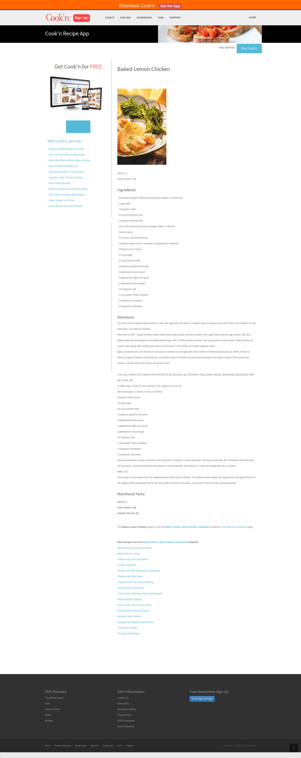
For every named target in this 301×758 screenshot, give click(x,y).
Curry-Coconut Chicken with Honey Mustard (139, 593)
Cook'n (109, 17)
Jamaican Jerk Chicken (129, 616)
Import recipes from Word (61, 200)
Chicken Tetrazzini (126, 565)
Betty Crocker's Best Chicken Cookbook (164, 542)
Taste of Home (52, 709)
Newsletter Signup (126, 709)
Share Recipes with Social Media (65, 206)
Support (175, 17)
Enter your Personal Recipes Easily (66, 154)
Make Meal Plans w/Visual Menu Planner (69, 160)
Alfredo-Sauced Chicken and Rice (134, 548)
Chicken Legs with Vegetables (132, 559)
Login (252, 17)
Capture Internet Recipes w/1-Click (66, 149)
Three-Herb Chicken (127, 628)
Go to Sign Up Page (202, 698)
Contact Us (123, 698)
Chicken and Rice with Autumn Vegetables (138, 570)
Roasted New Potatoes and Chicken (135, 622)
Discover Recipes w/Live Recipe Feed (67, 189)
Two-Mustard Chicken (128, 633)
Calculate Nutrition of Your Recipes (66, 171)
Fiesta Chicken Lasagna (129, 599)
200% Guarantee (126, 720)
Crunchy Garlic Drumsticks (130, 588)
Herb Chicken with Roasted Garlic (134, 605)
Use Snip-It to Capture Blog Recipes (66, 194)
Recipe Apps (81, 745)
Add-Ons (125, 17)
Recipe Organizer (63, 745)
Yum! (161, 17)
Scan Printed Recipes (59, 183)
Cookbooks (144, 17)
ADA (47, 703)
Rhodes (49, 720)
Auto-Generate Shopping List (63, 166)
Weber (48, 715)
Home (48, 745)
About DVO (123, 703)
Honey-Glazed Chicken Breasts (133, 610)
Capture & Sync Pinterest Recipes (65, 177)
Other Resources (126, 726)
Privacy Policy (124, 715)
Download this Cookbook (234, 527)
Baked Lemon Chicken (128, 553)
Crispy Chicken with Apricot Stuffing (135, 582)
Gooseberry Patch (54, 698)
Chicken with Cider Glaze (130, 576)
